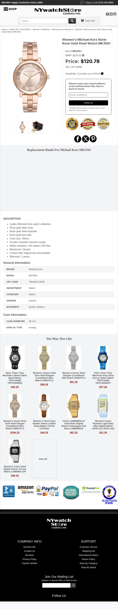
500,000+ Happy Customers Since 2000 (22, 2)
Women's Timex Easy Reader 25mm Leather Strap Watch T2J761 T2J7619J (44, 425)
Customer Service (88, 547)
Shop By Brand (88, 567)
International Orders (88, 555)
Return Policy (88, 559)
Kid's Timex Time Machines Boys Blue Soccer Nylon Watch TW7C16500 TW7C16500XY (103, 378)
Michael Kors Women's (62, 29)
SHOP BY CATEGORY (20, 29)
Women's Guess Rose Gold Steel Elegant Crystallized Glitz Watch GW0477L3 (14, 425)
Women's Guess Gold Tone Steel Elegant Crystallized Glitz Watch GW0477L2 (44, 377)
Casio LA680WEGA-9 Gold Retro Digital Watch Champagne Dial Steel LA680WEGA (74, 425)
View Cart (90, 20)
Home (4, 29)
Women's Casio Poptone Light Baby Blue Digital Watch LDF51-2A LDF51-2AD (103, 425)
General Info (29, 547)
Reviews (29, 555)
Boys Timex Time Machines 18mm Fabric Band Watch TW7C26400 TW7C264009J (15, 378)
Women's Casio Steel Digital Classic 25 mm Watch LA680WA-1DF (14, 469)
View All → (44, 459)
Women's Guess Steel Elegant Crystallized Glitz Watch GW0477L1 (74, 375)
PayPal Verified (29, 563)
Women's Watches (41, 29)
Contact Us (29, 551)
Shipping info (88, 551)
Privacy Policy (29, 559)
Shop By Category (88, 563)
